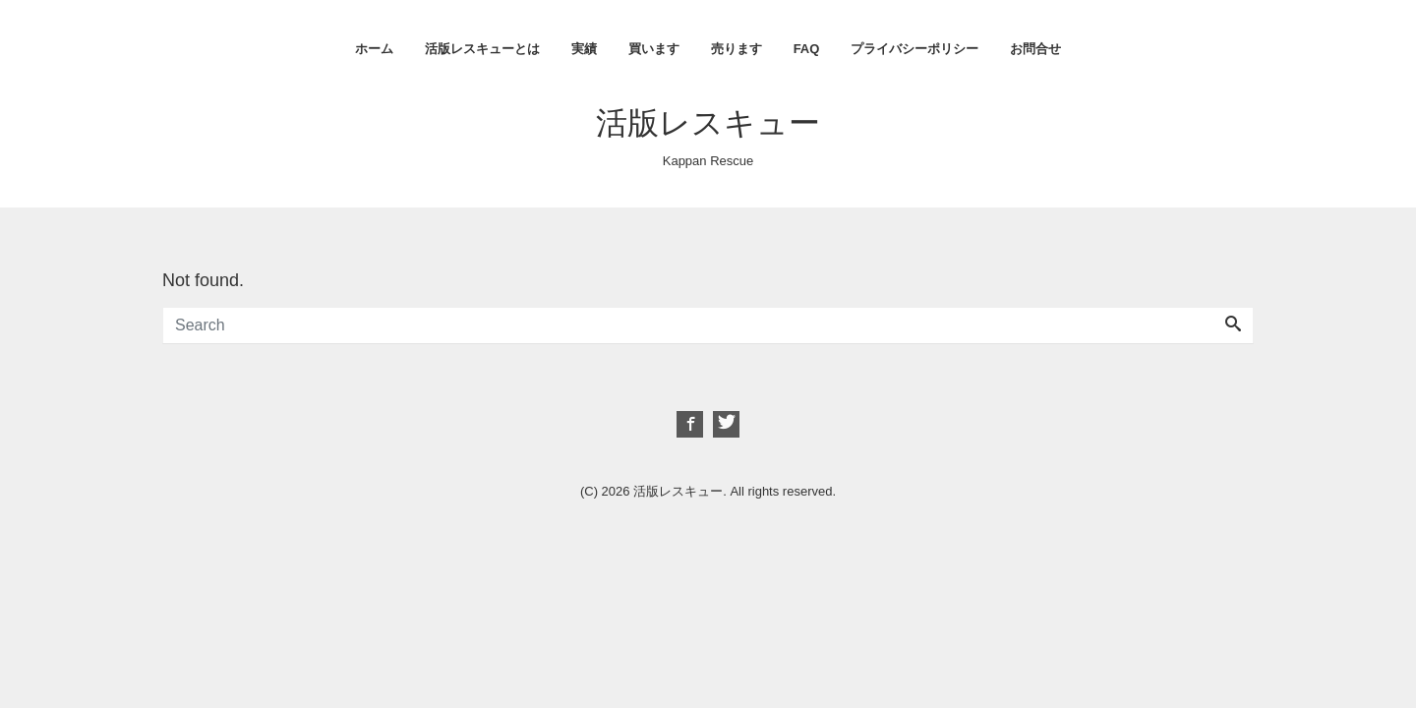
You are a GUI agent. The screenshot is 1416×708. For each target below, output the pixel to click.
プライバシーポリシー (914, 48)
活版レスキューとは (482, 48)
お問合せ (1035, 48)
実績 (584, 48)
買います (653, 48)
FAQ (807, 48)
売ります (736, 48)
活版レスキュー (708, 123)
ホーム (374, 48)
